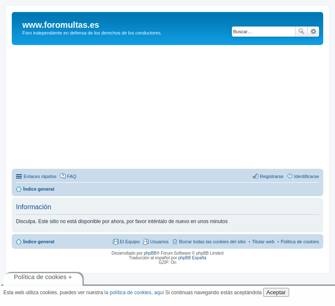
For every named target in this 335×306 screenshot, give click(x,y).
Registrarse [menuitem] (271, 176)
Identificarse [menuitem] (306, 176)
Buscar (301, 32)
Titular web (263, 241)
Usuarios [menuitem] (159, 241)
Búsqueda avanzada (313, 32)
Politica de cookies (300, 241)
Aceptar (276, 292)
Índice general (38, 241)
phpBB (150, 253)
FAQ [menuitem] (71, 176)
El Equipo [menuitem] (130, 241)
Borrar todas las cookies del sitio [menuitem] (212, 241)
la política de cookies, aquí (134, 292)
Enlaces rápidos (40, 176)
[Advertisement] (173, 108)
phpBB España (192, 257)
